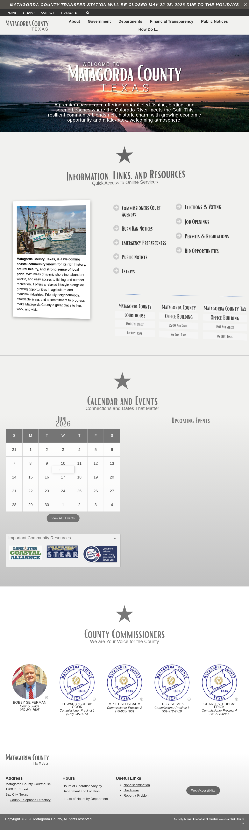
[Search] (87, 12)
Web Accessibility (203, 790)
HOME (12, 12)
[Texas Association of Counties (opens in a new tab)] (203, 819)
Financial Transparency (172, 21)
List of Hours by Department (87, 799)
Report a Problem (136, 795)
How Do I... (149, 29)
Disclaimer (131, 790)
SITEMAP (28, 12)
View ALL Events (49, 518)
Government (100, 21)
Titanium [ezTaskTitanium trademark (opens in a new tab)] (236, 819)
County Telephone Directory (30, 800)
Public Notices (215, 21)
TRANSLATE (70, 12)
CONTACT (47, 12)
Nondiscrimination (137, 785)
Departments (131, 21)
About (75, 21)
